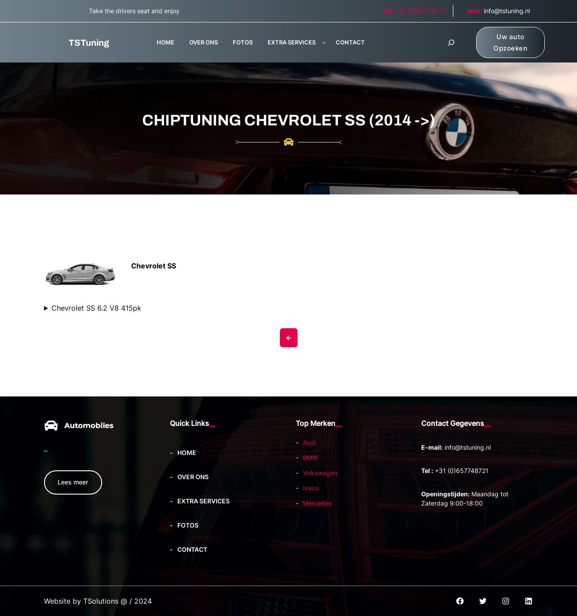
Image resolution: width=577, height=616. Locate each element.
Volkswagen (320, 473)
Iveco (311, 487)
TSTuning (89, 43)
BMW (310, 457)
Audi (309, 442)
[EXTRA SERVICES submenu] (324, 42)
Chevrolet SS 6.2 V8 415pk (96, 308)
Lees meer (73, 482)
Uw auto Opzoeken (510, 42)
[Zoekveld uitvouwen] (451, 42)
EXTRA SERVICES (292, 42)
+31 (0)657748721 (415, 11)
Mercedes (317, 503)
